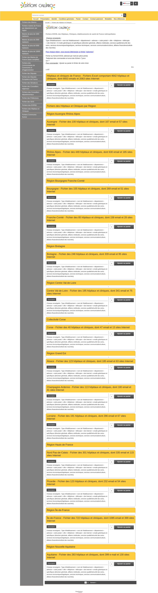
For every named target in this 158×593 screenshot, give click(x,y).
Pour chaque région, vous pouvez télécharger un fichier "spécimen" (70, 52)
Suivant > (93, 582)
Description (51, 84)
